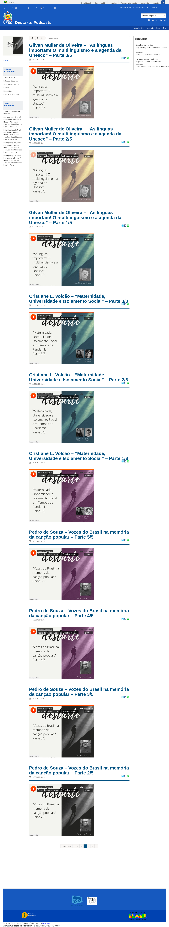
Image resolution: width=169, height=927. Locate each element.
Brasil (11, 2)
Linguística (8, 91)
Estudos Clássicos (11, 81)
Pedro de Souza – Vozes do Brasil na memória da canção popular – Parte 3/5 (79, 692)
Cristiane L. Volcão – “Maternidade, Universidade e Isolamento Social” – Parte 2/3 (78, 377)
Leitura (6, 87)
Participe (113, 3)
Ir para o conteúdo (10, 8)
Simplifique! (86, 3)
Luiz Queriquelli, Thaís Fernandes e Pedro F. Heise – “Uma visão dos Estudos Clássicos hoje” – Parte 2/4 (13, 147)
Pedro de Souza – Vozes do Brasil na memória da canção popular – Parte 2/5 (79, 770)
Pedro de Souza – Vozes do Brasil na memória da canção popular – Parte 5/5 (79, 534)
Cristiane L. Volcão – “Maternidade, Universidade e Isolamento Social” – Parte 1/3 (78, 456)
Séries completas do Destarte (12, 112)
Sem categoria (53, 38)
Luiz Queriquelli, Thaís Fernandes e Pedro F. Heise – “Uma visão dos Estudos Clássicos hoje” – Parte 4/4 (13, 122)
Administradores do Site (156, 28)
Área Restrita (139, 28)
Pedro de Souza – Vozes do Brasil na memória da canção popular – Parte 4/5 (79, 613)
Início (6, 60)
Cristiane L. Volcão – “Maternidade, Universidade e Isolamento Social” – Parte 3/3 (78, 299)
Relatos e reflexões (12, 94)
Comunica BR (100, 3)
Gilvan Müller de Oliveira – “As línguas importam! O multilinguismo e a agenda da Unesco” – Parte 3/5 (75, 50)
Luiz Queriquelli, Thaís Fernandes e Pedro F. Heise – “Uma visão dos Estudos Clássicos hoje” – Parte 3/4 (13, 135)
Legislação (145, 3)
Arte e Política (9, 77)
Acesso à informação (129, 3)
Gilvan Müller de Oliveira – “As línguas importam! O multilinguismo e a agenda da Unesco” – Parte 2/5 (75, 133)
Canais (156, 3)
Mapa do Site (152, 8)
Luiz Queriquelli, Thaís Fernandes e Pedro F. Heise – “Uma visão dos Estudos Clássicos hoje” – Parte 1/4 (13, 160)
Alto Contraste (139, 8)
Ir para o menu (23, 8)
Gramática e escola (11, 84)
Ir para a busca (36, 8)
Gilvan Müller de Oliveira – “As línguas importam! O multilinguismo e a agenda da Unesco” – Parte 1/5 (75, 217)
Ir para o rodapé (49, 8)
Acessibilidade (125, 8)
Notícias (40, 38)
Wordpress (47, 923)
